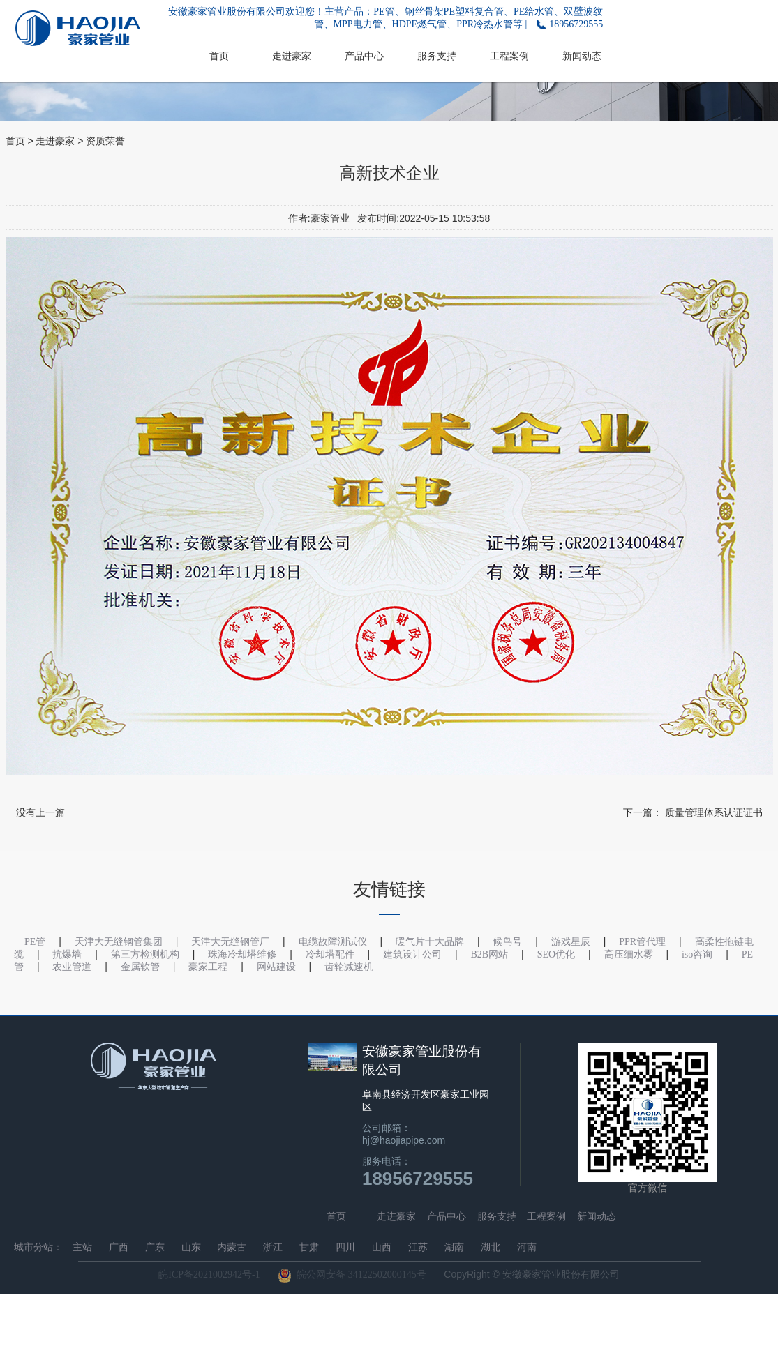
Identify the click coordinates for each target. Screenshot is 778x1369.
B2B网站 (490, 954)
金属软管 (140, 967)
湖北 (490, 1247)
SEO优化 (556, 954)
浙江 (273, 1247)
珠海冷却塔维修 (242, 954)
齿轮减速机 (348, 967)
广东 (155, 1247)
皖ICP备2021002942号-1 (209, 1274)
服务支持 (436, 56)
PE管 (34, 942)
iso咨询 (697, 954)
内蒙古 (231, 1247)
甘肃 (309, 1247)
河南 (527, 1247)
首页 (219, 56)
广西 (118, 1247)
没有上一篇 (40, 813)
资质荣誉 (105, 141)
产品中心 (364, 56)
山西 (381, 1247)
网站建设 (276, 967)
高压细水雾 (628, 954)
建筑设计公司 (412, 954)
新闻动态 (582, 56)
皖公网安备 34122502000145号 (352, 1276)
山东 (191, 1247)
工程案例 (509, 56)
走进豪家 (291, 56)
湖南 (454, 1247)
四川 (345, 1247)
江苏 (418, 1247)
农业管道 (71, 967)
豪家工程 (207, 967)
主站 (82, 1247)
